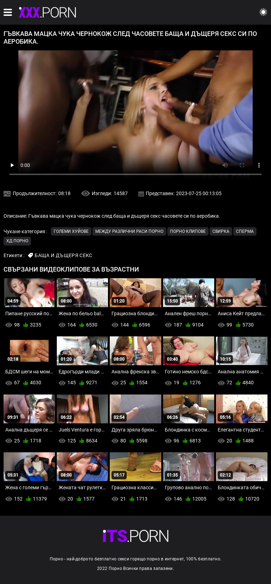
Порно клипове (188, 231)
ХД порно (17, 240)
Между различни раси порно (129, 231)
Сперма (245, 231)
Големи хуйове (71, 231)
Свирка (220, 231)
